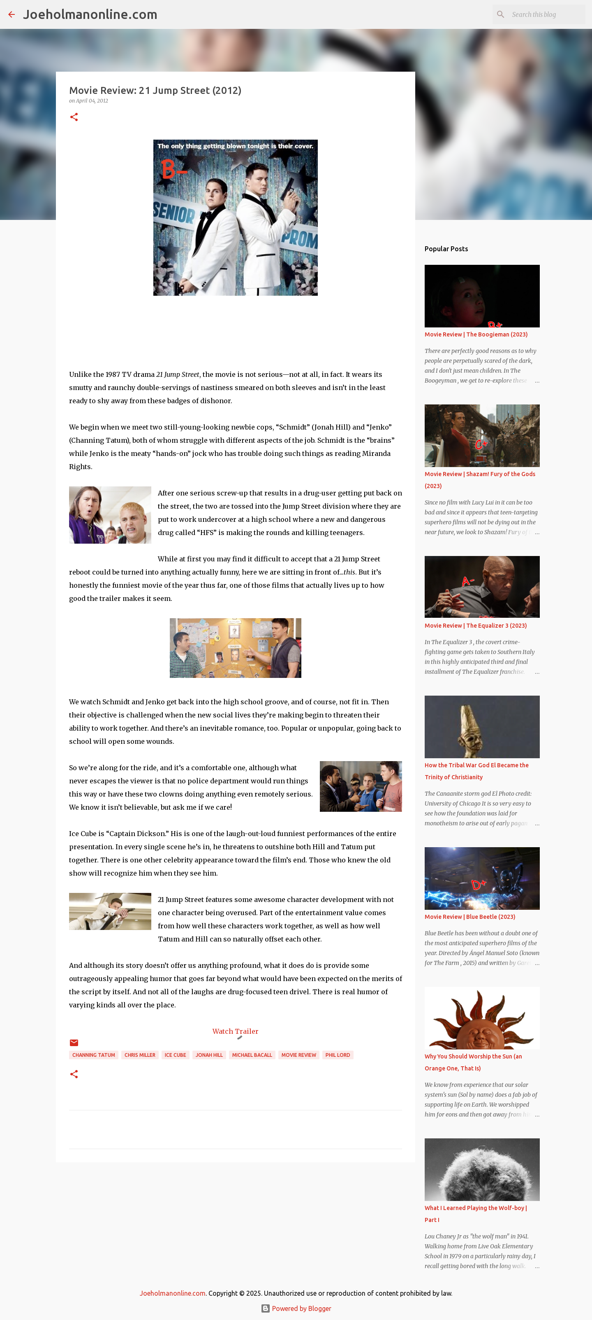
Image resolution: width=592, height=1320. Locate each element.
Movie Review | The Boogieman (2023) (476, 334)
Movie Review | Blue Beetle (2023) (470, 916)
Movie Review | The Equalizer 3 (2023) (476, 625)
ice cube (175, 1055)
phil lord (338, 1055)
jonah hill (209, 1055)
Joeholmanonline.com (90, 14)
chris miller (140, 1055)
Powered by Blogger (296, 1308)
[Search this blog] (542, 14)
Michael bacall (252, 1055)
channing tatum (93, 1055)
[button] (74, 117)
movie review (299, 1055)
